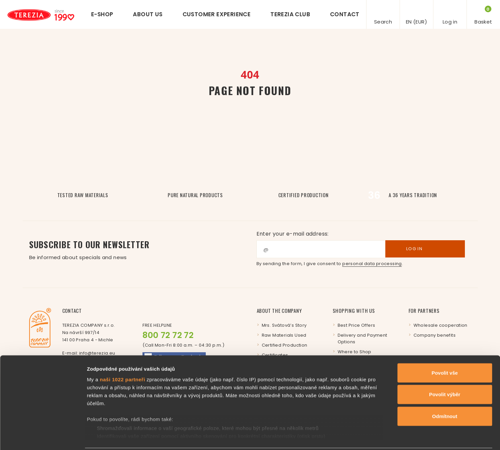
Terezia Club (290, 14)
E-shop (102, 14)
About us (147, 14)
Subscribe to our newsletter (139, 249)
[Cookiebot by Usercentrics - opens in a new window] (43, 437)
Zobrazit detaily (350, 437)
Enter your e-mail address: (292, 234)
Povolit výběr (444, 370)
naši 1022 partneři (122, 355)
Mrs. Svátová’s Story (284, 325)
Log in (425, 249)
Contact (345, 14)
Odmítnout (444, 392)
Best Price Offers (356, 325)
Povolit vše (444, 349)
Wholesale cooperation (441, 325)
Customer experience (217, 14)
